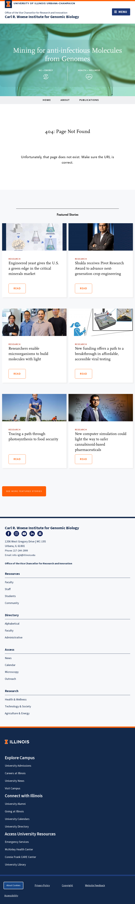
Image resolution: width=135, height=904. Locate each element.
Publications (89, 100)
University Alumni (15, 804)
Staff (8, 589)
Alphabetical (12, 624)
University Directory (17, 827)
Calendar (10, 665)
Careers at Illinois (15, 773)
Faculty (9, 582)
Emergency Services (17, 842)
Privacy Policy (42, 885)
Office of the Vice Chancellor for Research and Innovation (36, 12)
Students (10, 596)
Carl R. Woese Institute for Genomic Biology (42, 17)
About (65, 100)
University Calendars (17, 819)
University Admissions (18, 766)
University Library (15, 865)
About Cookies (13, 885)
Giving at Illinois (14, 811)
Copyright (67, 885)
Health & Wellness (16, 700)
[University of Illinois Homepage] (17, 741)
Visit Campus (12, 788)
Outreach (10, 679)
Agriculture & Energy (17, 713)
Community (12, 603)
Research (11, 691)
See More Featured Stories (24, 491)
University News (14, 781)
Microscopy (12, 672)
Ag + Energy (46, 70)
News (8, 658)
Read (17, 288)
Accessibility (11, 895)
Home (47, 100)
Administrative (13, 638)
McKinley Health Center (19, 849)
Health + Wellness (89, 70)
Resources (12, 574)
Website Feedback (95, 885)
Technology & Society (18, 706)
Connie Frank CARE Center (20, 857)
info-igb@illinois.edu (23, 555)
